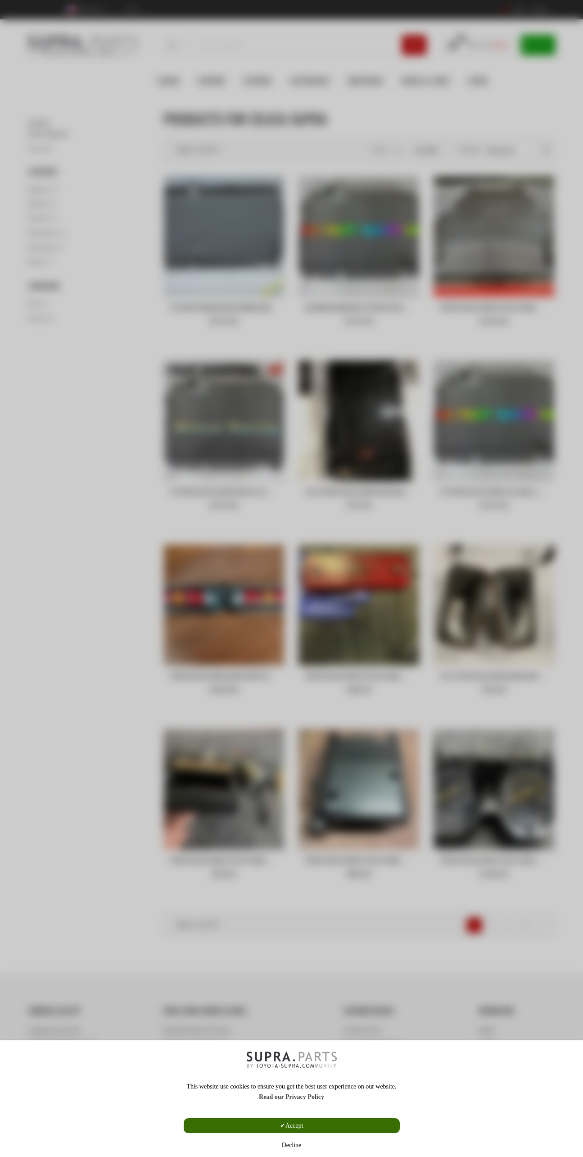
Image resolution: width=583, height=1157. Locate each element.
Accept (294, 1125)
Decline (292, 1145)
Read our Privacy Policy (291, 1096)
